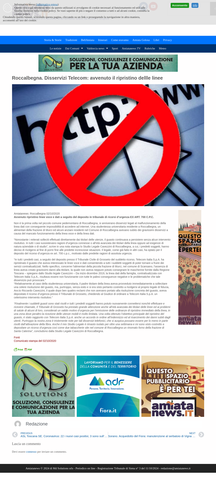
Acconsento (179, 5)
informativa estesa (47, 4)
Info (195, 5)
